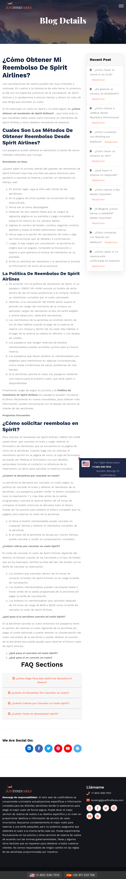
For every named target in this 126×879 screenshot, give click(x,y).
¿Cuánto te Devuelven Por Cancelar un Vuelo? (38, 692)
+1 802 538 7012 (101, 466)
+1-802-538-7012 (101, 793)
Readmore (98, 79)
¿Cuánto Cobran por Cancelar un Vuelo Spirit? (39, 703)
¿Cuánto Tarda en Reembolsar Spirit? (33, 713)
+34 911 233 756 (81, 875)
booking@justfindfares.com (107, 800)
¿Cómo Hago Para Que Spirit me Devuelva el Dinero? (42, 680)
